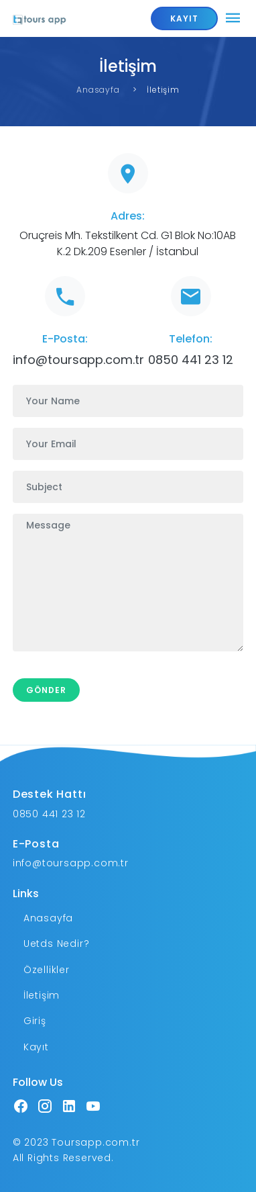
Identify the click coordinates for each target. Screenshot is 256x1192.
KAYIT (184, 18)
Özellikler (46, 969)
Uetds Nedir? (56, 943)
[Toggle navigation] (233, 18)
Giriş (34, 1020)
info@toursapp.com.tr (78, 359)
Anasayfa (97, 89)
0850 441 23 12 (190, 359)
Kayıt (36, 1047)
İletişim (41, 995)
